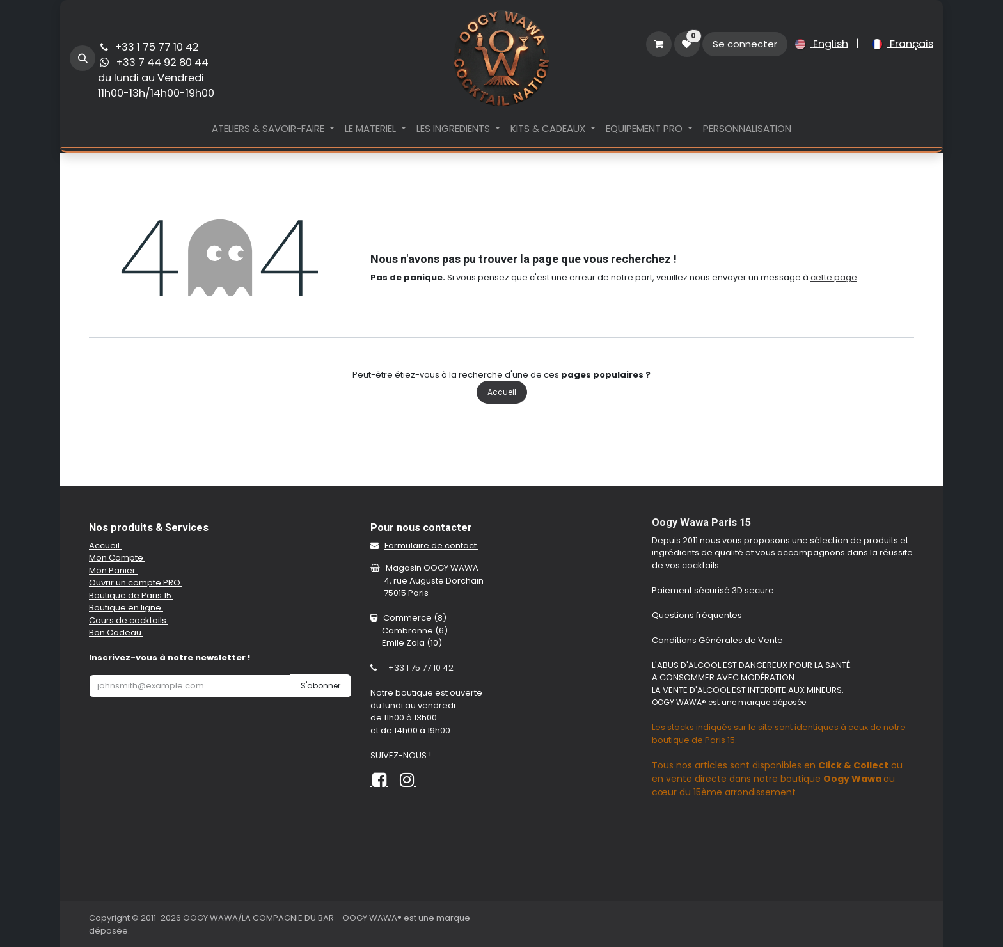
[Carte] (783, 860)
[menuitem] (819, 44)
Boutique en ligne (126, 607)
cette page (833, 277)
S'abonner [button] (320, 685)
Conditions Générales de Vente (718, 640)
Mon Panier (113, 570)
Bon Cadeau (116, 632)
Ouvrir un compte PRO (135, 583)
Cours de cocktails (128, 620)
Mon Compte (117, 558)
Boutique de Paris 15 (131, 595)
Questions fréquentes (698, 615)
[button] (82, 58)
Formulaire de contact (431, 545)
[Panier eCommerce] (659, 44)
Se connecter (745, 44)
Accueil (501, 391)
